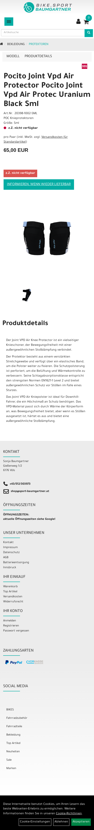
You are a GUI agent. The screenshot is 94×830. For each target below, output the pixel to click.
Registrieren (11, 625)
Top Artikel (10, 591)
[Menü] (8, 21)
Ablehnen (61, 822)
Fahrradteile (14, 726)
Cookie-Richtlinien (69, 814)
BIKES (10, 709)
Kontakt (8, 542)
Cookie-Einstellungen (35, 822)
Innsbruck (9, 567)
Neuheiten (13, 751)
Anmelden (9, 620)
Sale (9, 760)
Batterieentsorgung (16, 562)
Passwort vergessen (16, 631)
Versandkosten (12, 596)
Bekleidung (16, 44)
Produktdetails (38, 56)
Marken (11, 768)
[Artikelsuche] (89, 33)
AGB (5, 557)
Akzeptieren (81, 822)
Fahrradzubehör (16, 718)
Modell (13, 56)
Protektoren (38, 44)
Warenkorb (10, 586)
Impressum (10, 547)
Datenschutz (11, 552)
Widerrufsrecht (13, 601)
